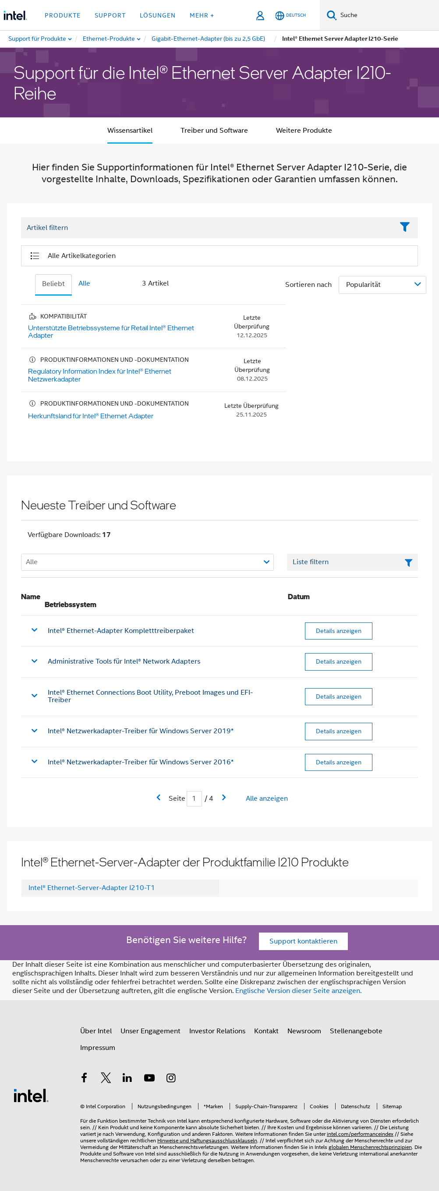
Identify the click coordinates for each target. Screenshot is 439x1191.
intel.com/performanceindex (360, 1134)
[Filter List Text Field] (207, 228)
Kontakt (266, 1031)
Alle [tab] (84, 283)
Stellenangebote (356, 1031)
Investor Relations (217, 1031)
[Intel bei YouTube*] (149, 1079)
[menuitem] (109, 39)
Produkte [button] (63, 15)
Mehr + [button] (202, 15)
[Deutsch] (290, 15)
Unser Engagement (150, 1031)
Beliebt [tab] (53, 283)
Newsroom (304, 1031)
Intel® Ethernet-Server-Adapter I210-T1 (91, 888)
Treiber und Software (214, 130)
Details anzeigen (338, 631)
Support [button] (110, 15)
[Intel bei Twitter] (106, 1079)
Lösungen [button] (158, 15)
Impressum (97, 1047)
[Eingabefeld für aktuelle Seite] (194, 798)
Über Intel (96, 1031)
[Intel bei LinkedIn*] (127, 1079)
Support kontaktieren (303, 941)
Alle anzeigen (267, 798)
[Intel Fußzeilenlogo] (31, 1095)
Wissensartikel (129, 130)
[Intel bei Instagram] (170, 1079)
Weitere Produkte (304, 130)
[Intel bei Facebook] (84, 1079)
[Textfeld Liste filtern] (352, 562)
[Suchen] (332, 15)
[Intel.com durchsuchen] (388, 15)
